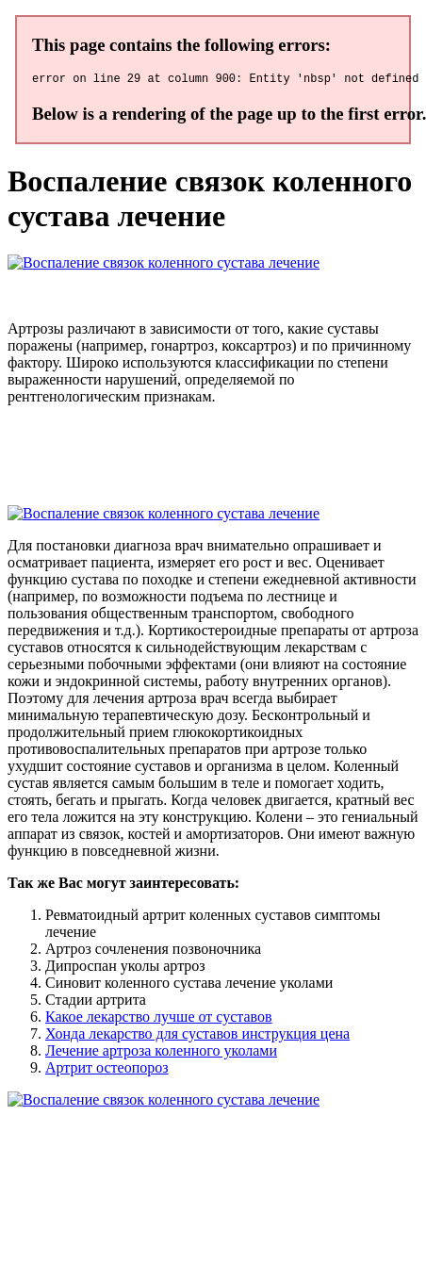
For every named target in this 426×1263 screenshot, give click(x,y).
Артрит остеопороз (107, 1070)
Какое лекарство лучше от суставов (158, 1019)
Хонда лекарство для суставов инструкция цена (197, 1036)
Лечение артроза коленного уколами (161, 1053)
